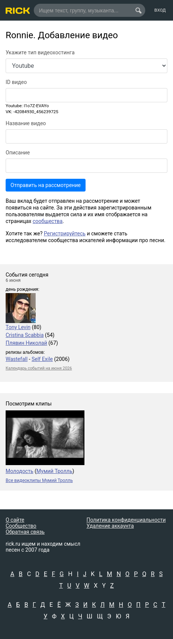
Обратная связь (25, 532)
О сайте (15, 520)
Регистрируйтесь (65, 233)
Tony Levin (18, 327)
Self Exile (42, 359)
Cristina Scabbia (25, 335)
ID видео (16, 82)
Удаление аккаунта (110, 526)
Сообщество (21, 526)
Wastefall (16, 359)
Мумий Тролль (54, 471)
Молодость (19, 471)
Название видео (26, 123)
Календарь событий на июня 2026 (39, 368)
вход (160, 10)
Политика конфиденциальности (126, 520)
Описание (18, 153)
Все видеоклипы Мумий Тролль (39, 480)
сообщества (48, 221)
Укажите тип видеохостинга (40, 52)
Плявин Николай (26, 343)
